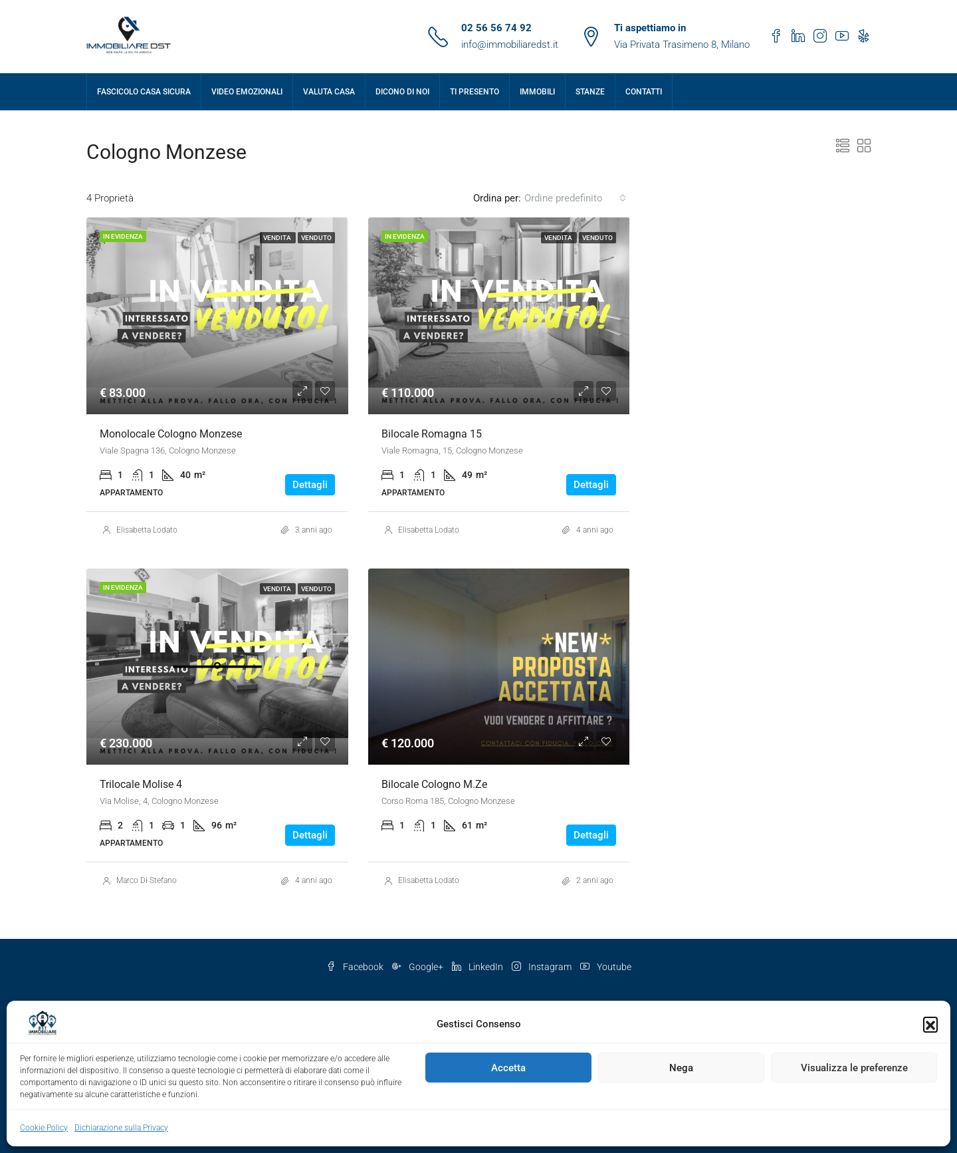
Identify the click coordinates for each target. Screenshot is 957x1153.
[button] (930, 1024)
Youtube (605, 966)
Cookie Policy (44, 1127)
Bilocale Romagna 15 (431, 434)
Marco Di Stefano (146, 880)
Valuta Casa (329, 91)
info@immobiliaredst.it (509, 45)
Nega (681, 1068)
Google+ (418, 966)
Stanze (590, 91)
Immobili (537, 91)
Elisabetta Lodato (146, 530)
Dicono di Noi (402, 91)
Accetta (508, 1068)
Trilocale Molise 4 (141, 784)
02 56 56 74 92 (496, 28)
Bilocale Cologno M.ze (434, 784)
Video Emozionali (246, 91)
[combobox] (575, 198)
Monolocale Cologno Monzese (171, 434)
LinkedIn (478, 966)
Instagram (543, 966)
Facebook (355, 966)
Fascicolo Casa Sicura (144, 91)
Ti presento (474, 91)
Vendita (277, 237)
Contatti (643, 91)
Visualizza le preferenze (854, 1068)
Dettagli (310, 485)
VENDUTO (316, 237)
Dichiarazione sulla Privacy (121, 1127)
